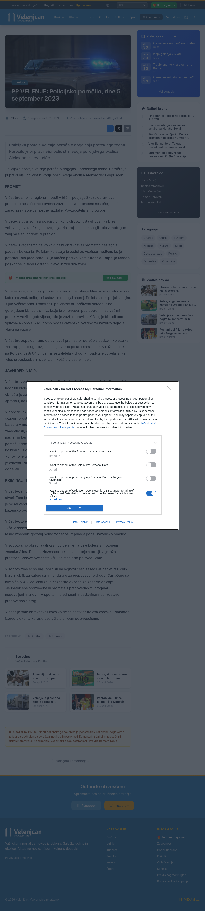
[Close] (170, 389)
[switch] (151, 451)
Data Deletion (80, 522)
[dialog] (102, 456)
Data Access (102, 522)
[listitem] (102, 443)
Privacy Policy (124, 522)
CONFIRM (74, 508)
